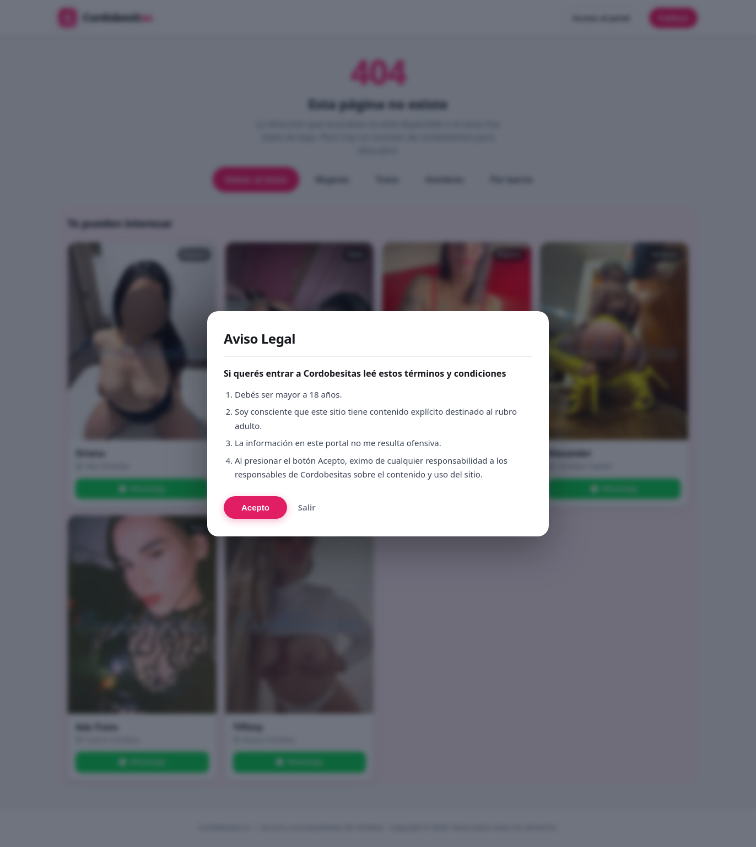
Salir (307, 507)
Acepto (255, 507)
